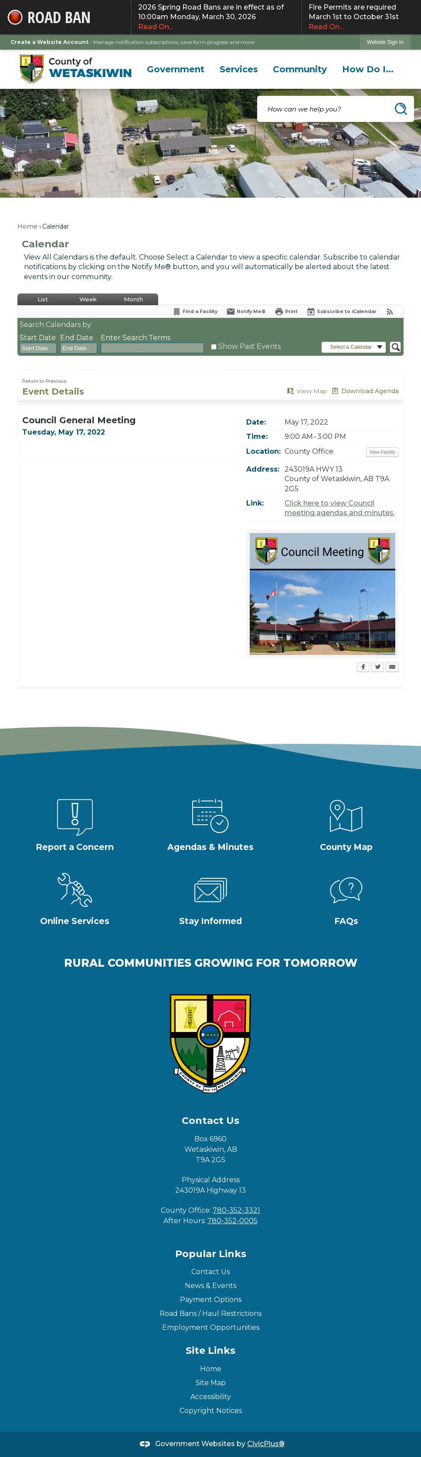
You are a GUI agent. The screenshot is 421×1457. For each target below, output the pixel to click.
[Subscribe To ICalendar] (341, 311)
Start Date (38, 338)
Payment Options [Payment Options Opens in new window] (210, 1299)
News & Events (210, 1286)
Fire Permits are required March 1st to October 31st (361, 17)
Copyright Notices (211, 1410)
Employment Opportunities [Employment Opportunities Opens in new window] (210, 1327)
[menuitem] (175, 69)
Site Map (211, 1383)
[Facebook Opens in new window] (363, 668)
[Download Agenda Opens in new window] (365, 391)
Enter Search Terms (135, 338)
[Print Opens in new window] (286, 311)
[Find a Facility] (194, 311)
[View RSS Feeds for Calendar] (389, 311)
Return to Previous (44, 381)
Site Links (210, 1350)
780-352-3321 (236, 1210)
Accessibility (210, 1397)
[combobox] (38, 348)
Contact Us (210, 1272)
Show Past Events (249, 346)
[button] (401, 109)
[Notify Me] (246, 311)
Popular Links (210, 1254)
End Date (76, 338)
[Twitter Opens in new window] (377, 668)
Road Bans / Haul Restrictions (210, 1313)
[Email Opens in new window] (392, 668)
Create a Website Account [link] (49, 42)
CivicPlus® (266, 1444)
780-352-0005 (232, 1221)
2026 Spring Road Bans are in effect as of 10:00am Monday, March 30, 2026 (216, 17)
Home (27, 226)
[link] (385, 42)
